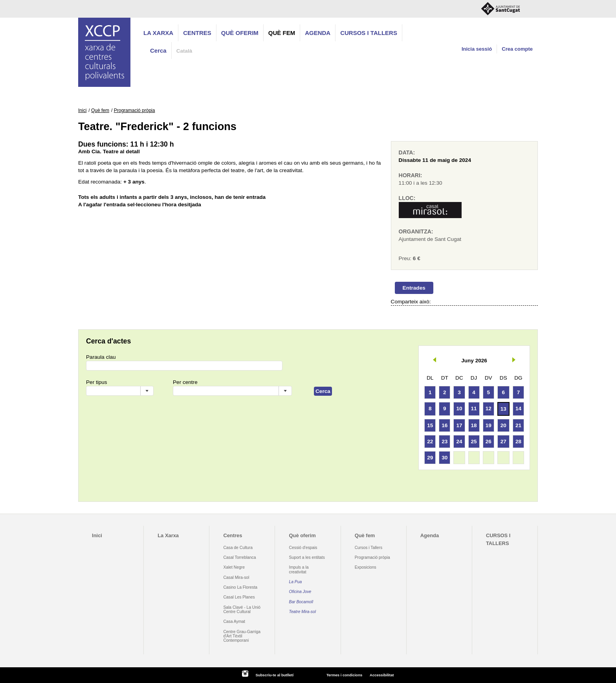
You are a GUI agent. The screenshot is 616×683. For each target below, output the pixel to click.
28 (518, 441)
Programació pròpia (134, 110)
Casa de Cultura (238, 547)
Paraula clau (101, 357)
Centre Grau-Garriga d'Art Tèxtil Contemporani (241, 636)
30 (444, 458)
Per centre (185, 382)
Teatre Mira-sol (302, 612)
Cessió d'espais (303, 547)
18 (474, 425)
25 (474, 441)
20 (503, 425)
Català (184, 51)
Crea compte (517, 49)
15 (430, 425)
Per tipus (96, 382)
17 (459, 425)
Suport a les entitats (307, 557)
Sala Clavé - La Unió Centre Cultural (241, 609)
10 (459, 408)
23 (444, 441)
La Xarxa (158, 32)
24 (459, 441)
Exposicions (365, 567)
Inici (82, 110)
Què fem (281, 32)
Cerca (158, 50)
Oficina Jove (300, 591)
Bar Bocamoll (301, 602)
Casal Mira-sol (236, 577)
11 (474, 408)
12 (488, 408)
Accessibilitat (382, 675)
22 (430, 441)
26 (488, 441)
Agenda (317, 32)
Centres (197, 32)
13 (503, 409)
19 (488, 425)
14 (518, 408)
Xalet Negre (234, 567)
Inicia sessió (477, 49)
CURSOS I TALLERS (368, 32)
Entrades (414, 288)
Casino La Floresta (240, 587)
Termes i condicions (344, 675)
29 (430, 458)
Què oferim (239, 32)
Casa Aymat (234, 621)
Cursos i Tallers (368, 547)
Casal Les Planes (239, 597)
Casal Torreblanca (239, 557)
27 (503, 441)
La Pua (295, 582)
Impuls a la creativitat (299, 569)
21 (518, 425)
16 (444, 425)
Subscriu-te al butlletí (274, 675)
